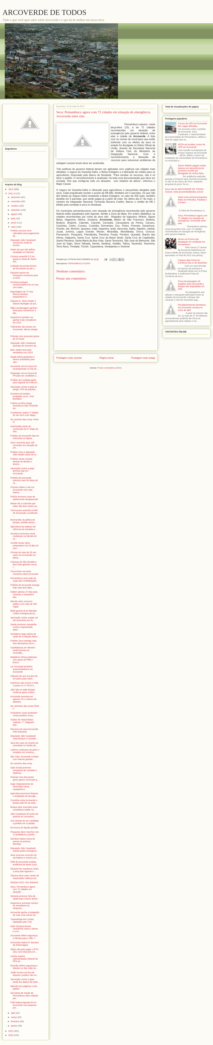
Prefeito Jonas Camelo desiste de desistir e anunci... (21, 461)
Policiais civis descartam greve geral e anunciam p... (24, 778)
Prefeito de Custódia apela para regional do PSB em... (24, 381)
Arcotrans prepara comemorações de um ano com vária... (24, 285)
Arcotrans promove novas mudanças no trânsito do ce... (23, 536)
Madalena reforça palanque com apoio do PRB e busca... (23, 660)
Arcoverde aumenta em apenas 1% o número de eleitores (23, 699)
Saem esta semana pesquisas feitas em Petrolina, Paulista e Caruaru (192, 200)
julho (13, 218)
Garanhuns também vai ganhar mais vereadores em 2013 (23, 320)
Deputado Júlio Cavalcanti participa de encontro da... (24, 344)
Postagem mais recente (69, 358)
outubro (15, 206)
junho (14, 222)
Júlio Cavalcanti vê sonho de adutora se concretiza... (24, 815)
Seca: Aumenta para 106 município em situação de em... (23, 445)
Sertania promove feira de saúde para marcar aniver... (24, 897)
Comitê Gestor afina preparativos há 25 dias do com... (24, 545)
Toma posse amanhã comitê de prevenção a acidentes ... (24, 513)
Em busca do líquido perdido (24, 827)
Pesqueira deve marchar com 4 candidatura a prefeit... (24, 833)
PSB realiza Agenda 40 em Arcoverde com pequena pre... (23, 1005)
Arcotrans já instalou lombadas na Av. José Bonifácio (22, 396)
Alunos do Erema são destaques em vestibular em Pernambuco (191, 242)
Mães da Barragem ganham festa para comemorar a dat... (23, 310)
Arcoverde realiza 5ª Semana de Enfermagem (24, 943)
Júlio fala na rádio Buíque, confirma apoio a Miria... (23, 691)
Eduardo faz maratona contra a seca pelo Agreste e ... (24, 870)
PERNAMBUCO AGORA (79, 263)
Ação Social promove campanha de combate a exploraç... (23, 770)
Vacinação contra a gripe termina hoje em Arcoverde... (22, 471)
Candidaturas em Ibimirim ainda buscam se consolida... (22, 650)
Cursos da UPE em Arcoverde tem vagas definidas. (192, 124)
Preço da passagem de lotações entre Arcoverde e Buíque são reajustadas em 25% (191, 285)
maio (13, 227)
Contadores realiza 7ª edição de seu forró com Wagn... (24, 414)
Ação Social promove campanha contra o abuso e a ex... (24, 929)
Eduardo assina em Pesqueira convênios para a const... (24, 275)
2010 (11, 1035)
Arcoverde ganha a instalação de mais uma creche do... (24, 913)
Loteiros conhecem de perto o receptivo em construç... (24, 751)
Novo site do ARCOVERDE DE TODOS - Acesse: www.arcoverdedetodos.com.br (185, 190)
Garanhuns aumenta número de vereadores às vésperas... (24, 906)
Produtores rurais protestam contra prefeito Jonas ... (23, 714)
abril (13, 1013)
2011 (11, 1031)
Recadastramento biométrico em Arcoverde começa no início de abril (192, 307)
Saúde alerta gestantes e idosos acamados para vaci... (22, 359)
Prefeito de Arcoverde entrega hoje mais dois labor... (24, 586)
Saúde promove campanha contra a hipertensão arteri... (23, 627)
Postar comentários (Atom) (110, 368)
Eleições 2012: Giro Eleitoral (24, 882)
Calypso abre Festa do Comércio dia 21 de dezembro (192, 261)
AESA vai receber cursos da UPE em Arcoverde (191, 145)
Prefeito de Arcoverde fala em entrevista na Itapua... (24, 437)
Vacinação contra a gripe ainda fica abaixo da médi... (24, 980)
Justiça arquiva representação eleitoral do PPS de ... (24, 959)
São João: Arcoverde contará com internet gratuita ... (24, 757)
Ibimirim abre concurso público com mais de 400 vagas (23, 604)
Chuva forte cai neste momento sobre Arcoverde (24, 572)
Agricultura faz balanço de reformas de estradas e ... (24, 527)
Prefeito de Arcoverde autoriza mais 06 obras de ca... (24, 480)
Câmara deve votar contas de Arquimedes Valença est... (24, 876)
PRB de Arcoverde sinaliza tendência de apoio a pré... (24, 863)
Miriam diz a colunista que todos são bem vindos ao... (24, 504)
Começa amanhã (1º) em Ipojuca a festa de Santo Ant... (23, 259)
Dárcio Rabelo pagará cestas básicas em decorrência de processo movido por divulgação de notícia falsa (192, 169)
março (14, 1017)
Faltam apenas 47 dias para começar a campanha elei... (23, 594)
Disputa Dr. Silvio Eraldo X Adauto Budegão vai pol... (24, 302)
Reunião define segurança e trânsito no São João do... (24, 967)
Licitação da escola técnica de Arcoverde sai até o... (23, 267)
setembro (16, 210)
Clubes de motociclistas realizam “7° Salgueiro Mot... (22, 722)
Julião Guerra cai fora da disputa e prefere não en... (24, 973)
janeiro (14, 1026)
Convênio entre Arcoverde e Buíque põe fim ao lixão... (23, 801)
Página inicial (106, 358)
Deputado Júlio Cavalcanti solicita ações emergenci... (24, 849)
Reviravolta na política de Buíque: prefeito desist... (23, 521)
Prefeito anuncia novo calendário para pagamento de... (24, 233)
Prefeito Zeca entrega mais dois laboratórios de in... (23, 642)
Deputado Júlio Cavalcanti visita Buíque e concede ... (24, 737)
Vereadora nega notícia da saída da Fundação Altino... (24, 635)
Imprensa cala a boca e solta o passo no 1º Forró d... (24, 684)
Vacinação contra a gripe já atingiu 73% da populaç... (23, 388)
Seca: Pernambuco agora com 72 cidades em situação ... (22, 889)
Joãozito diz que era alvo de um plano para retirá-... (23, 677)
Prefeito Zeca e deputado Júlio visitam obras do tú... (24, 453)
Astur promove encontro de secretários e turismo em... (24, 856)
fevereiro (15, 1021)
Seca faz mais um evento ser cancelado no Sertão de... (24, 744)
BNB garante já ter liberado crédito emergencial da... (23, 612)
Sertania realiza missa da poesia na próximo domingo (22, 841)
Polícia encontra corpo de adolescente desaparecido (24, 498)
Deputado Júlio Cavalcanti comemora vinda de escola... (23, 243)
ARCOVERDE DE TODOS (44, 12)
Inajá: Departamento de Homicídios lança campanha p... (21, 786)
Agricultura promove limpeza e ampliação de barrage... (24, 794)
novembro (16, 201)
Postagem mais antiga (143, 358)
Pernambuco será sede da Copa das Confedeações (23, 579)
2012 (11, 193)
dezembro (16, 197)
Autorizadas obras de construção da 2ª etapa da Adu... (24, 429)
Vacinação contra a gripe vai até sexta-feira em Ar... (24, 619)
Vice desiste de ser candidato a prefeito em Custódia (24, 822)
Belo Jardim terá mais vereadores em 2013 (21, 351)
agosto (14, 214)
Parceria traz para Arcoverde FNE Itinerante (24, 730)
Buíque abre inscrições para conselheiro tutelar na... (23, 808)
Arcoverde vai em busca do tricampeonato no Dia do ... (24, 367)
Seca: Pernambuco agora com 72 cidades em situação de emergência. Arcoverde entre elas (192, 219)
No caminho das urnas (21, 763)
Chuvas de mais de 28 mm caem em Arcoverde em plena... (23, 555)
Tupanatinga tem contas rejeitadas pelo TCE (22, 920)
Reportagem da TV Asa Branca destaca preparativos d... (21, 294)
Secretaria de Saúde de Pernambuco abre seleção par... (24, 995)
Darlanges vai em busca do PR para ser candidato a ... (24, 374)
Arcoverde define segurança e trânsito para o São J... (24, 936)
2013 (11, 189)
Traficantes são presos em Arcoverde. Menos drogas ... (24, 329)
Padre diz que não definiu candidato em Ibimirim (22, 250)
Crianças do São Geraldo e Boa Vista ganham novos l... (23, 564)
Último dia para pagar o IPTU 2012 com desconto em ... (24, 950)
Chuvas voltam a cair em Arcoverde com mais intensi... (22, 490)
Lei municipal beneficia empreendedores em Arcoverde (21, 669)
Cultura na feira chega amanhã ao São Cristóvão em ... (24, 406)
